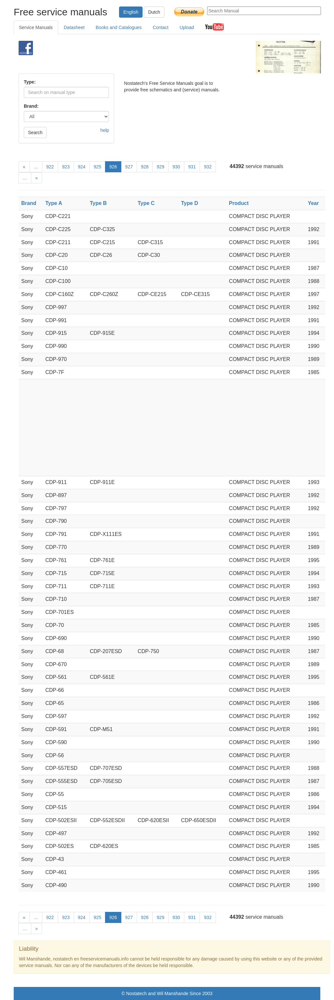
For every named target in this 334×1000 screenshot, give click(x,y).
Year (313, 203)
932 (207, 166)
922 (50, 166)
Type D (189, 203)
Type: (30, 82)
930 (176, 166)
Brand (28, 203)
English (130, 12)
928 (144, 166)
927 (129, 166)
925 (97, 166)
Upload (186, 27)
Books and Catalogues (119, 27)
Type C (146, 203)
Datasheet (74, 27)
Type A (53, 203)
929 (160, 166)
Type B (98, 203)
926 (113, 166)
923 (65, 166)
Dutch (154, 12)
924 (81, 166)
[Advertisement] (158, 57)
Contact (160, 27)
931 (192, 166)
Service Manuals (36, 27)
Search (35, 132)
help (104, 130)
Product (239, 203)
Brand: (31, 106)
